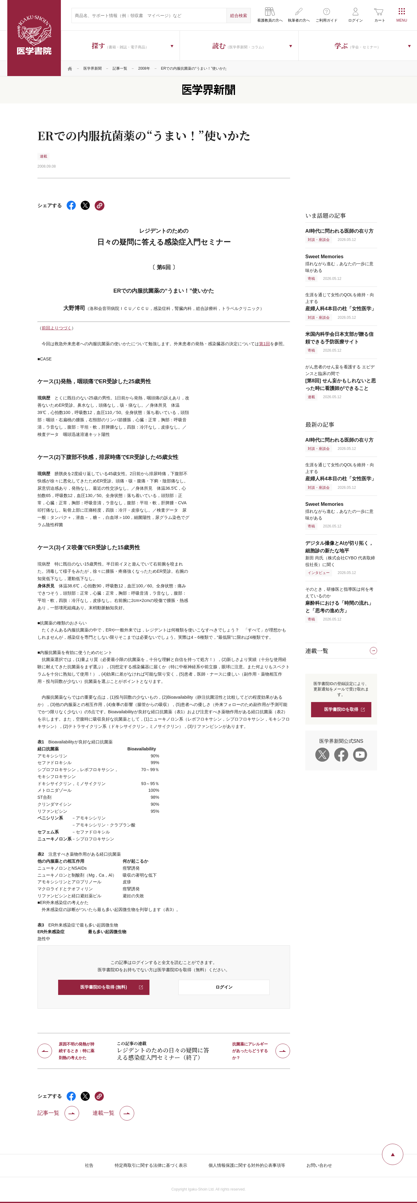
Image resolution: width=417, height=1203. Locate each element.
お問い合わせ (319, 1165)
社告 (89, 1165)
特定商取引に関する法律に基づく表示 (151, 1165)
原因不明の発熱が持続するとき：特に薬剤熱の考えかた (76, 1051)
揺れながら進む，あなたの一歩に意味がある (339, 263)
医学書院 (34, 38)
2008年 (144, 68)
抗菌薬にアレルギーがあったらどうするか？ (250, 1051)
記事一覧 (120, 68)
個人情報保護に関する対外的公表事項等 (246, 1165)
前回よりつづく (57, 327)
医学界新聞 (92, 68)
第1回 (264, 343)
